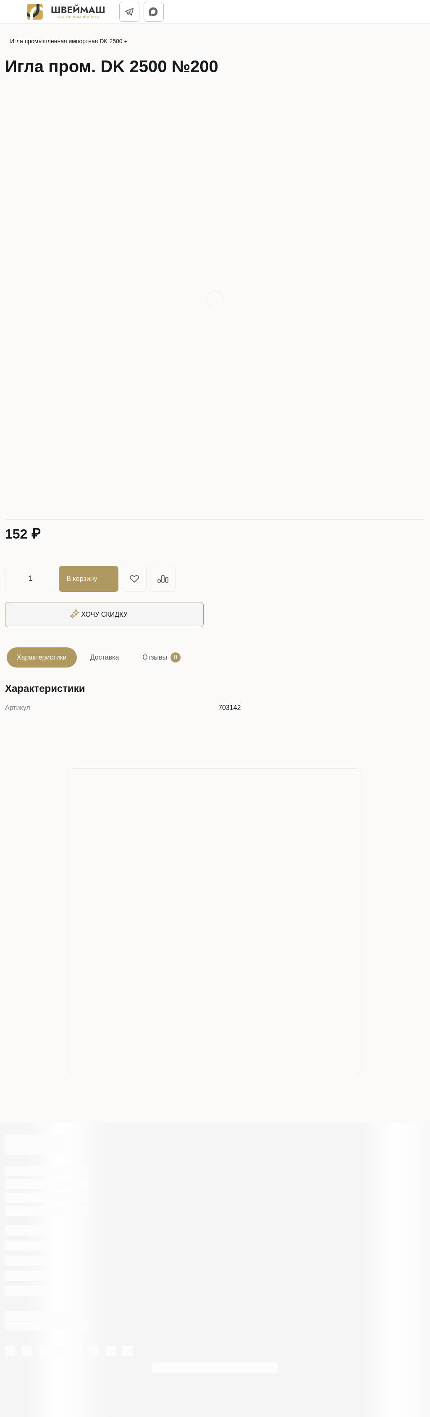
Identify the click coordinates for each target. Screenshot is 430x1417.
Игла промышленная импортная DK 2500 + (69, 41)
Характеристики (42, 656)
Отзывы (161, 657)
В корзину (89, 578)
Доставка (104, 656)
